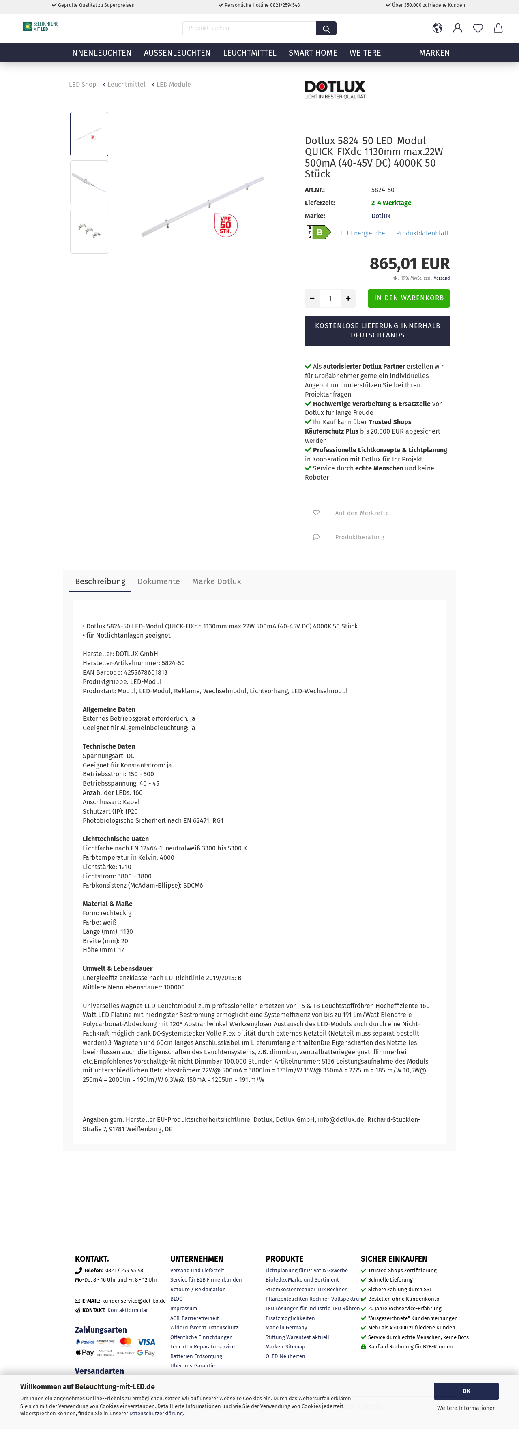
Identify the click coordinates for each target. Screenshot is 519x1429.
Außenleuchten (177, 59)
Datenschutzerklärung (156, 1413)
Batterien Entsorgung (196, 1356)
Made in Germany (286, 1327)
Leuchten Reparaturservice (202, 1347)
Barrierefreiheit (200, 1318)
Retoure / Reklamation (198, 1289)
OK (466, 1391)
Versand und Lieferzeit (197, 1270)
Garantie (204, 1366)
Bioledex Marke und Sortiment (302, 1280)
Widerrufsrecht (188, 1327)
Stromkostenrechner (290, 1289)
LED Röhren (346, 1308)
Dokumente (158, 581)
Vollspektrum (347, 1299)
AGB (175, 1318)
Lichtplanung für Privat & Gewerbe (307, 1270)
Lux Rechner (332, 1289)
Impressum (183, 1308)
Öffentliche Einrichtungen (201, 1337)
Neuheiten (292, 1356)
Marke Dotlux (216, 581)
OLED (272, 1356)
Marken (274, 1347)
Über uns (181, 1366)
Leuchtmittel (250, 59)
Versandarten (99, 1371)
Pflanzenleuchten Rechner (297, 1299)
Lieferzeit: (320, 203)
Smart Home (313, 59)
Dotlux (380, 216)
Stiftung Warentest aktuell (297, 1337)
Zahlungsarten (101, 1330)
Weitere (365, 59)
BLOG (176, 1299)
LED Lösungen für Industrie (298, 1308)
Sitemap (295, 1347)
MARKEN (434, 59)
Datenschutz (223, 1327)
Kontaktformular (127, 1310)
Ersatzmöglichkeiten (290, 1318)
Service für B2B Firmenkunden (206, 1280)
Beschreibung (100, 581)
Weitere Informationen (466, 1408)
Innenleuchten (101, 59)
